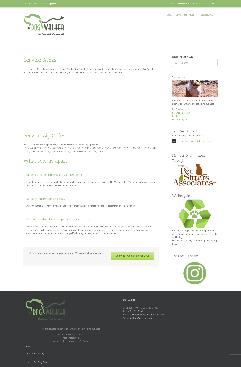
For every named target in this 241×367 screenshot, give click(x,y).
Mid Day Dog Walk (38, 362)
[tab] (195, 141)
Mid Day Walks (179, 109)
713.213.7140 (136, 311)
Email (53, 3)
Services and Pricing (34, 353)
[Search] (176, 63)
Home (28, 346)
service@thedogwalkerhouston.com (146, 314)
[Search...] (195, 63)
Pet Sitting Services (181, 112)
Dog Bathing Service (181, 119)
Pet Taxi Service (179, 116)
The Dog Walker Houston (140, 318)
